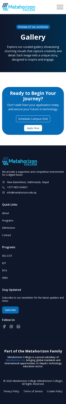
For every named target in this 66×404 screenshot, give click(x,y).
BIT (4, 263)
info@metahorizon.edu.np (21, 192)
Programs (7, 220)
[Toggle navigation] (60, 7)
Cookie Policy (54, 391)
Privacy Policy (11, 391)
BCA (4, 270)
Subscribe (10, 310)
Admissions (8, 227)
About (5, 213)
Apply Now (33, 128)
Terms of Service (33, 391)
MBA (5, 277)
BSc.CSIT (7, 255)
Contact (6, 235)
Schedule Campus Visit (33, 119)
